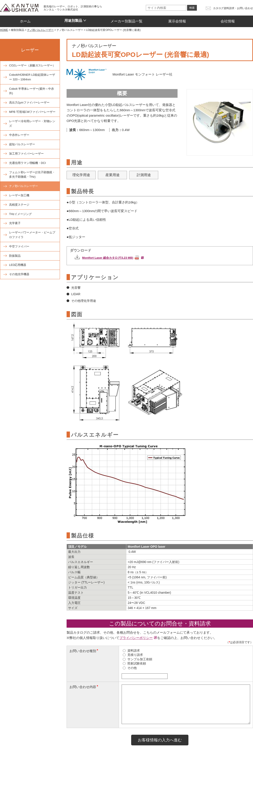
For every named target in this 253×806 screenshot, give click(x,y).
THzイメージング (20, 214)
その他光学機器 (19, 274)
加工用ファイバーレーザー (26, 153)
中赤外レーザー (19, 135)
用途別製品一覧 (73, 778)
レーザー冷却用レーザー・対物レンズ (32, 123)
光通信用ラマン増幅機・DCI (27, 163)
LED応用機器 (17, 265)
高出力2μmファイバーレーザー (29, 102)
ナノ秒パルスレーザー (23, 186)
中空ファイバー (19, 246)
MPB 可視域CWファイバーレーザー (32, 111)
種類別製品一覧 (40, 778)
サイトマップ (214, 789)
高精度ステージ (19, 204)
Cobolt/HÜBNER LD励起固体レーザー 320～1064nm (32, 77)
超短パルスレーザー (22, 144)
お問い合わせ (77, 789)
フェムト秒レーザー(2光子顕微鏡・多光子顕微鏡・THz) (32, 175)
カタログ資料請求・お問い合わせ (233, 8)
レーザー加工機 (19, 195)
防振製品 (15, 255)
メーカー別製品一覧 (126, 20)
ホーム (25, 20)
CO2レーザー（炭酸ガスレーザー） (32, 65)
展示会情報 (177, 20)
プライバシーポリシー (136, 638)
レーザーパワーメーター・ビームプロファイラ (32, 235)
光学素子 (15, 223)
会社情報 (227, 20)
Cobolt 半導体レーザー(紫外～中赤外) (31, 91)
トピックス (51, 789)
